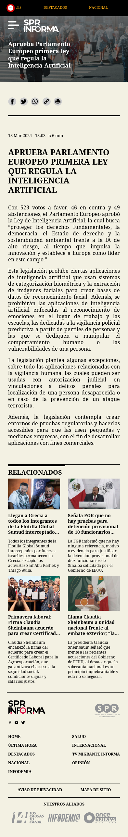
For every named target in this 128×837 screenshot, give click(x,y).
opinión (81, 763)
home (14, 736)
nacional (19, 763)
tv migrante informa (96, 754)
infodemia (20, 771)
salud (79, 736)
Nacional (109, 7)
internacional (89, 745)
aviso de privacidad (40, 789)
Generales (21, 7)
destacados (21, 754)
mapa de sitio (96, 789)
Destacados (66, 7)
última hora (22, 745)
